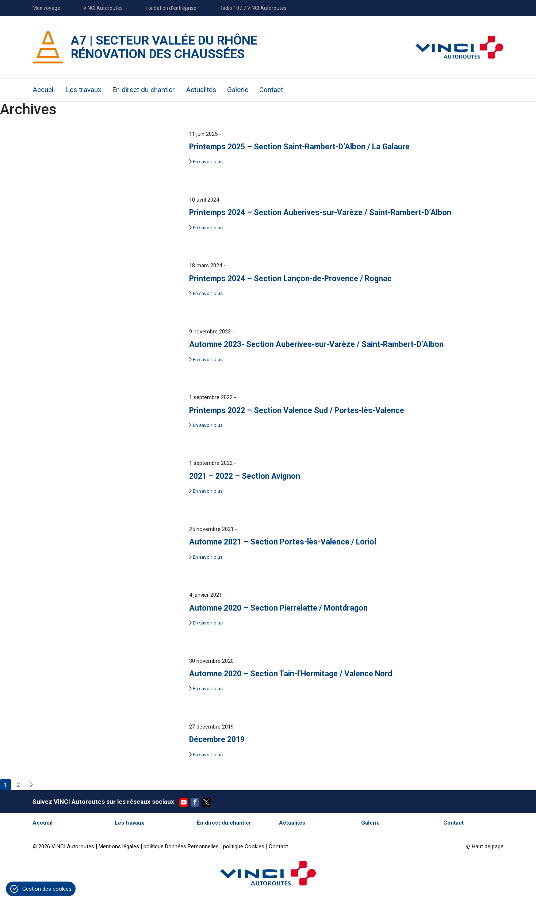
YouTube (183, 802)
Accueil (43, 89)
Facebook (195, 802)
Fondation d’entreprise (171, 8)
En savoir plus (208, 161)
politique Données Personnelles (181, 846)
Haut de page (488, 846)
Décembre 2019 (217, 739)
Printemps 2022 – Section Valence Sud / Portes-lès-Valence (296, 410)
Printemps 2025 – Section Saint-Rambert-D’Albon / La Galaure (299, 146)
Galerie (237, 89)
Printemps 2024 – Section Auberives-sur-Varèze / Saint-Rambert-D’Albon (320, 212)
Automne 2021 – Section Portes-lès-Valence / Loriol (282, 541)
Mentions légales (119, 846)
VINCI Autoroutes (103, 8)
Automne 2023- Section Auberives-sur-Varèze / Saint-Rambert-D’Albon (316, 344)
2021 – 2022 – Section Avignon (244, 476)
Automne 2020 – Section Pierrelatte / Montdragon (278, 607)
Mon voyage (46, 8)
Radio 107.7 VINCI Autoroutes (253, 8)
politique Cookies (243, 846)
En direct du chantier (143, 89)
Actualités (201, 89)
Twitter (206, 802)
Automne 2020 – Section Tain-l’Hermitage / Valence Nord (290, 673)
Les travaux (83, 89)
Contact (271, 89)
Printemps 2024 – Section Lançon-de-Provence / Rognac (290, 278)
